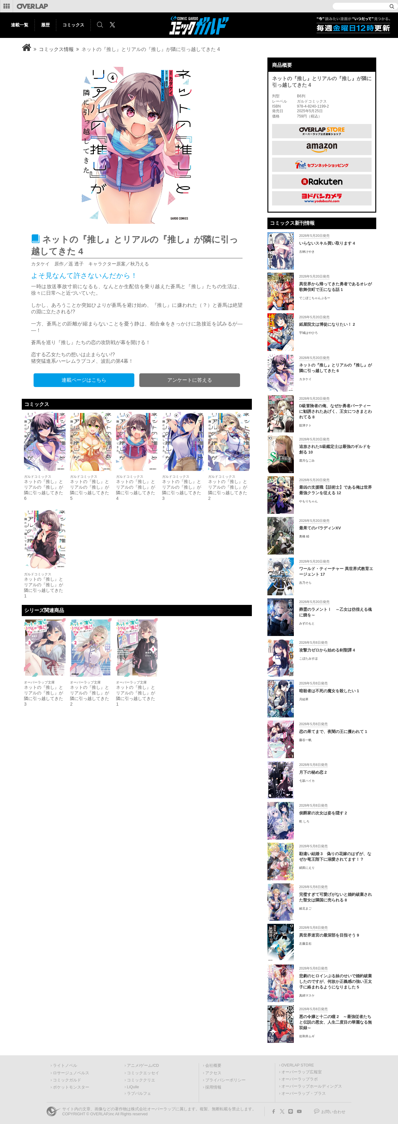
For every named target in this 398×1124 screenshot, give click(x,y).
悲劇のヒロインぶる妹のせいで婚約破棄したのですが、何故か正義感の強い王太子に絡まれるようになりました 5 (335, 981)
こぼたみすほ (308, 658)
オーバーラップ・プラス (303, 1093)
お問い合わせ (333, 1112)
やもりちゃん (308, 501)
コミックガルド (67, 1080)
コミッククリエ (141, 1080)
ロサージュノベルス (71, 1073)
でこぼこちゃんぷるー (314, 298)
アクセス (213, 1073)
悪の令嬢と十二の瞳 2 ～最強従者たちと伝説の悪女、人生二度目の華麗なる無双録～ (335, 1022)
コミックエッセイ (143, 1073)
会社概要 (213, 1065)
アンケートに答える (189, 380)
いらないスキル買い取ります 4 (327, 243)
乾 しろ (304, 821)
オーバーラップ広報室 (301, 1072)
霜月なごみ (307, 460)
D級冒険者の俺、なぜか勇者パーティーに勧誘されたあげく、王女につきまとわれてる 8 (335, 411)
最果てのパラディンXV (320, 528)
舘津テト (305, 425)
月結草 (303, 699)
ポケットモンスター (71, 1087)
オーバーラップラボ (299, 1079)
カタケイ (305, 379)
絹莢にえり (307, 867)
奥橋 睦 (304, 536)
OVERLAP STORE (297, 1065)
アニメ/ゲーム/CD (143, 1065)
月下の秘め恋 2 (313, 772)
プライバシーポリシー (225, 1080)
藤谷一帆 (305, 740)
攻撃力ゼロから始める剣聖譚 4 (327, 650)
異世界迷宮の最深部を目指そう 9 (329, 935)
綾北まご (305, 908)
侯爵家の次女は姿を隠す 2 (323, 813)
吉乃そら (305, 582)
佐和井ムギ (307, 1036)
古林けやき (307, 251)
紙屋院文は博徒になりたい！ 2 (327, 324)
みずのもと (307, 623)
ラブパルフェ (139, 1093)
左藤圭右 (305, 943)
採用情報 (213, 1087)
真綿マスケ (307, 995)
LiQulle (133, 1087)
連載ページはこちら (84, 380)
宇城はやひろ (308, 332)
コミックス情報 (56, 49)
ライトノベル (65, 1065)
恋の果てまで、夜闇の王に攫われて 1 (333, 731)
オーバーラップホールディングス (311, 1086)
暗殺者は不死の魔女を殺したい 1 (329, 691)
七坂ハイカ (307, 780)
